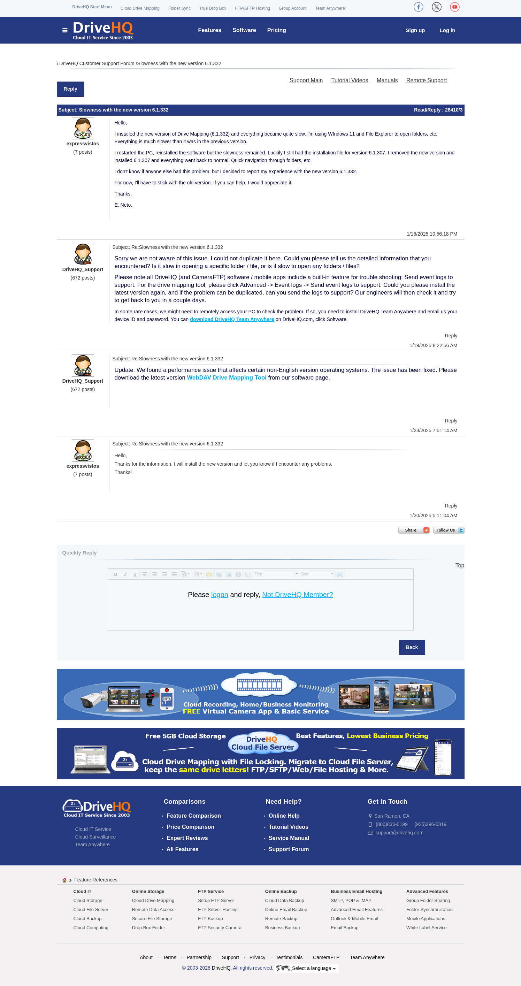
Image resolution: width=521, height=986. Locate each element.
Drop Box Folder (148, 927)
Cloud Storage (88, 900)
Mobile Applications (425, 918)
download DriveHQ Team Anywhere (232, 319)
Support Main (306, 80)
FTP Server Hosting (218, 909)
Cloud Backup (88, 918)
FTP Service (211, 891)
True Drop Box (213, 8)
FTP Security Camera (220, 927)
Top (460, 565)
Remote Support (426, 80)
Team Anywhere (330, 8)
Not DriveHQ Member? (297, 594)
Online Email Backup (286, 909)
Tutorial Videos (349, 80)
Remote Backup (281, 918)
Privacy (258, 957)
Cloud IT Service (93, 829)
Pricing (276, 30)
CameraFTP (326, 957)
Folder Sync (179, 8)
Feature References (95, 879)
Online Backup (281, 891)
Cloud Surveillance (95, 837)
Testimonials (289, 957)
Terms (169, 957)
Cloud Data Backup (284, 900)
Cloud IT (83, 891)
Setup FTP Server (216, 900)
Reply (71, 89)
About (146, 957)
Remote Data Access (153, 909)
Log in (447, 30)
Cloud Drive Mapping (140, 8)
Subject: (69, 110)
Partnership (199, 957)
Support (230, 957)
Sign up (415, 30)
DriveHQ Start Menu (92, 7)
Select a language (306, 968)
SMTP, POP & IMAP (351, 900)
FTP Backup (210, 918)
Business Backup (282, 927)
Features (210, 30)
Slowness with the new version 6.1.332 (179, 63)
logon (219, 594)
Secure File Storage (152, 918)
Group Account (292, 8)
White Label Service (426, 927)
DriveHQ (221, 968)
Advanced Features (427, 891)
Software (244, 30)
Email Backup (344, 927)
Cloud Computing (91, 927)
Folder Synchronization (429, 909)
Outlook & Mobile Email (354, 918)
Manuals (387, 80)
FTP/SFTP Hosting (252, 8)
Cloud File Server (91, 909)
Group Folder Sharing (428, 900)
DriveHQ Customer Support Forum (97, 63)
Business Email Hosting (356, 891)
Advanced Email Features (357, 909)
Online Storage (148, 891)
